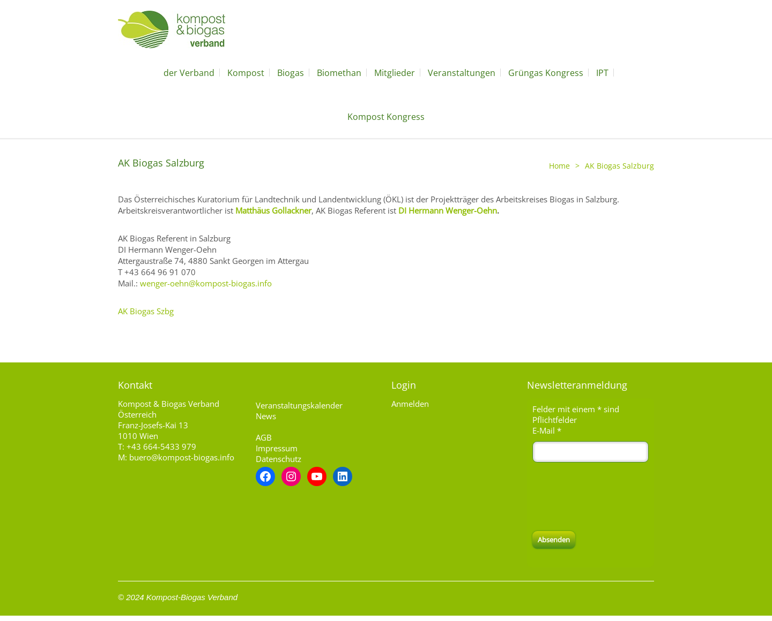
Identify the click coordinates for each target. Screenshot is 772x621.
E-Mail (546, 430)
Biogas (290, 73)
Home (559, 166)
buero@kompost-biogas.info (181, 457)
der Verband (189, 73)
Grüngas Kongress (545, 73)
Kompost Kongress (386, 117)
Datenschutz (278, 458)
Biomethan (339, 73)
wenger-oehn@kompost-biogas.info (206, 283)
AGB (264, 437)
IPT (602, 73)
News (266, 416)
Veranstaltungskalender (299, 405)
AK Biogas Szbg (146, 311)
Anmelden (410, 403)
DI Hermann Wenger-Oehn (447, 210)
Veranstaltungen (461, 73)
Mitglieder (394, 73)
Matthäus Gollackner (273, 210)
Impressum (277, 448)
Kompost (245, 73)
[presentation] (613, 497)
